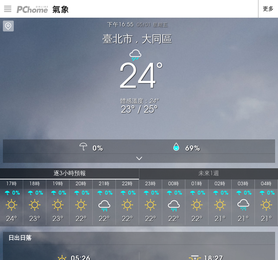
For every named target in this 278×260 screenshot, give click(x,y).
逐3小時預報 (70, 173)
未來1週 (208, 173)
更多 (268, 9)
